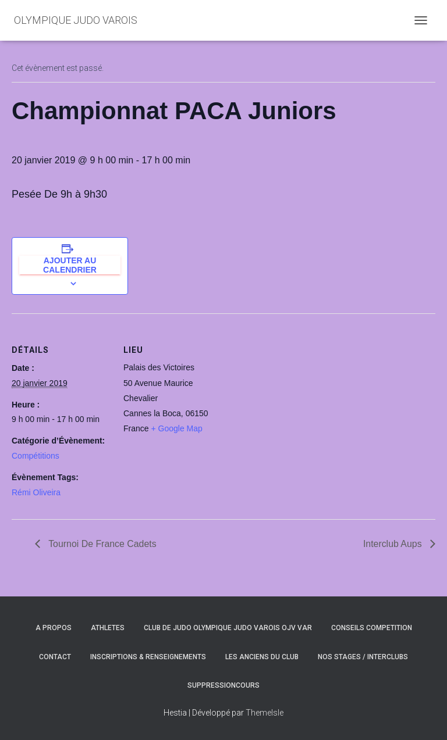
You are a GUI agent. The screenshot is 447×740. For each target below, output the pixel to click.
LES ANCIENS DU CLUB (262, 657)
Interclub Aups (393, 544)
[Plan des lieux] (296, 394)
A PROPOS (54, 628)
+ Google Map (176, 428)
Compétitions (35, 455)
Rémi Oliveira (36, 492)
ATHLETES (108, 628)
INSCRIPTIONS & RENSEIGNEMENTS (148, 657)
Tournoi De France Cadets (101, 544)
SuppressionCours (223, 685)
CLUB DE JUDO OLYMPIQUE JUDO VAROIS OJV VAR (228, 628)
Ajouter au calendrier (70, 265)
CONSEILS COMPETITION (371, 628)
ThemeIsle (264, 712)
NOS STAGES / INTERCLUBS (363, 657)
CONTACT (55, 657)
